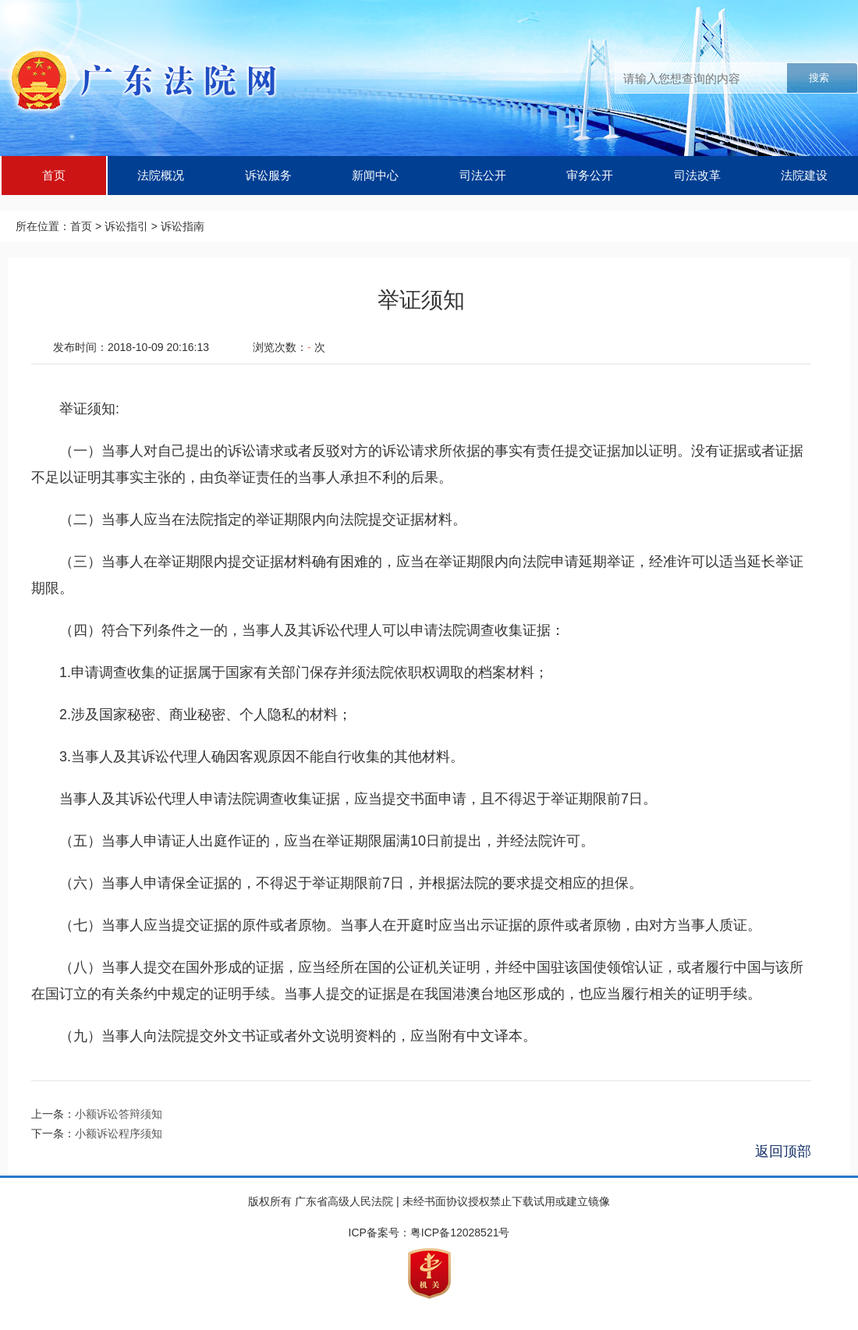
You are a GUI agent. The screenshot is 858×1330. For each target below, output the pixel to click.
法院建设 (804, 175)
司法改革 (697, 175)
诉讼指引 (126, 226)
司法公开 (482, 175)
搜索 (819, 77)
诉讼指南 (182, 226)
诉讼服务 (268, 175)
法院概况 (160, 175)
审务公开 (589, 175)
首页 (54, 175)
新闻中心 (375, 175)
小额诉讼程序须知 (118, 1133)
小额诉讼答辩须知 (118, 1114)
